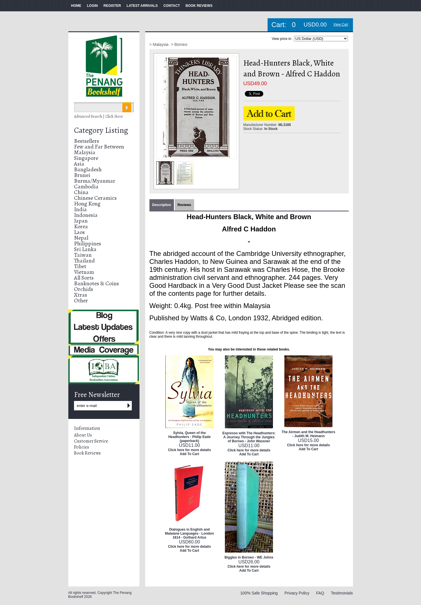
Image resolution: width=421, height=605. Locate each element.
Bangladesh (88, 169)
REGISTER (112, 6)
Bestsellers (86, 141)
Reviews (184, 205)
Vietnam (84, 272)
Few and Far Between (99, 146)
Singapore (86, 158)
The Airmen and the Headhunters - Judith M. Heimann (308, 434)
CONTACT (171, 6)
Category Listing (101, 130)
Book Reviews (87, 453)
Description (161, 205)
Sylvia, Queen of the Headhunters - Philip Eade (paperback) (189, 437)
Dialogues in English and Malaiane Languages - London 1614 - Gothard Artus (189, 533)
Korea (81, 226)
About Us (83, 435)
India (80, 209)
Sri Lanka (85, 249)
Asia (79, 164)
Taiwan (83, 255)
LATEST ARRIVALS (142, 6)
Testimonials (342, 593)
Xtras (80, 295)
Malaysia (84, 152)
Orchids (83, 289)
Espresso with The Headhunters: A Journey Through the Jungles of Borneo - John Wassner (249, 437)
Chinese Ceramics (95, 198)
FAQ (320, 593)
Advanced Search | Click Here (98, 116)
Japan (81, 221)
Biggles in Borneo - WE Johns (249, 557)
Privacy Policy (297, 593)
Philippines (87, 243)
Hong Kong (87, 203)
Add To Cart (189, 454)
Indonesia (86, 215)
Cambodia (86, 186)
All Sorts (84, 278)
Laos (79, 232)
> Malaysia (159, 44)
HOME (76, 6)
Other (81, 300)
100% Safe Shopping (259, 593)
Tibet (80, 266)
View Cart (340, 25)
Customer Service (91, 441)
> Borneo (179, 44)
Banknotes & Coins (96, 283)
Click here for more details (189, 450)
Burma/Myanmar (94, 181)
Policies (81, 447)
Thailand (84, 260)
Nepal (81, 238)
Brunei (82, 175)
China (81, 192)
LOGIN (92, 6)
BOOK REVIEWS (199, 6)
